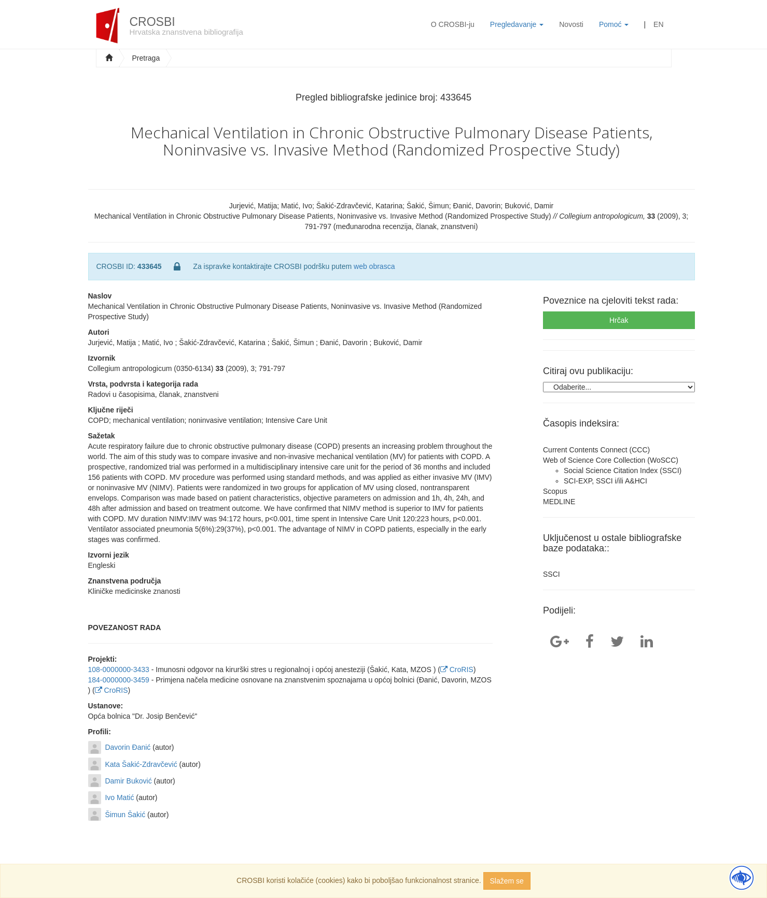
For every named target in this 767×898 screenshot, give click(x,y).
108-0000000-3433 (118, 669)
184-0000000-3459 (118, 680)
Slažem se (507, 881)
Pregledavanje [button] (516, 24)
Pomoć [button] (614, 24)
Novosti (571, 24)
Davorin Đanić (127, 747)
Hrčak (619, 320)
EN (658, 24)
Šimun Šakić (125, 814)
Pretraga (146, 58)
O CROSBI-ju (453, 24)
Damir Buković (128, 781)
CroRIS (456, 669)
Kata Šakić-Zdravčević (141, 764)
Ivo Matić (119, 797)
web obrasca (374, 266)
